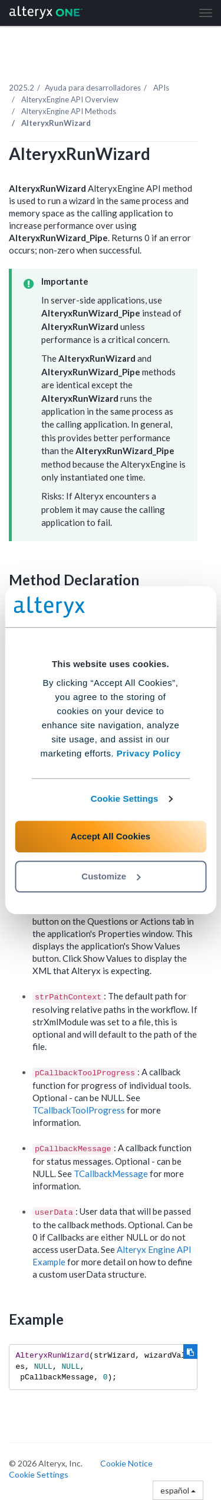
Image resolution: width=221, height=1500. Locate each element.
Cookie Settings (125, 799)
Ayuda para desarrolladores (93, 87)
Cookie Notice (126, 1463)
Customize (110, 876)
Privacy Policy (149, 753)
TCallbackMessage (111, 1173)
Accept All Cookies (110, 836)
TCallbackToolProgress (78, 1110)
